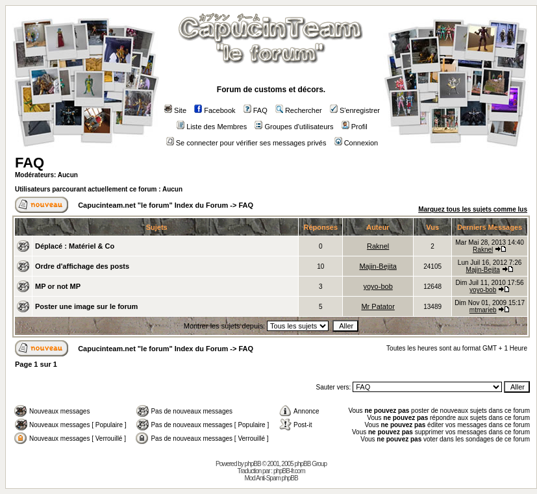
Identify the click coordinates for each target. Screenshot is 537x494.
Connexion (356, 143)
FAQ (256, 110)
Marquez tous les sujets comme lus (472, 209)
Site (175, 110)
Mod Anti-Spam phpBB (270, 478)
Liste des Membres (212, 126)
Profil (355, 126)
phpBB (253, 463)
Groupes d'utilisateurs (294, 126)
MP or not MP (58, 286)
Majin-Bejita (377, 266)
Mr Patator (377, 306)
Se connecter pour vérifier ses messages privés (246, 143)
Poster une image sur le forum (86, 306)
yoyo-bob (378, 286)
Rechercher (298, 110)
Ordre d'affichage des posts (82, 266)
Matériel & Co (91, 246)
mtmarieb (483, 310)
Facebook (214, 110)
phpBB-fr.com (289, 471)
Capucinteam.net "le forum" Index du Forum (153, 205)
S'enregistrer (355, 110)
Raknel (378, 246)
